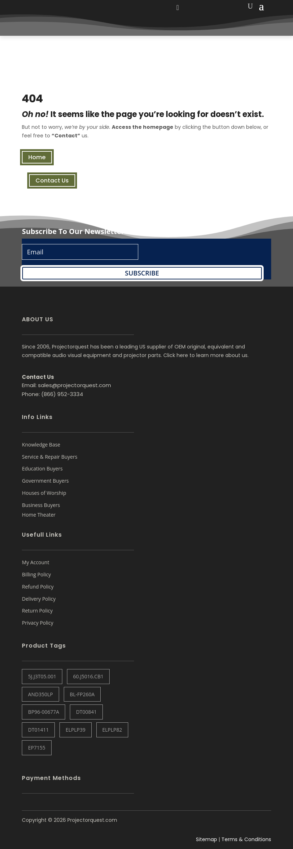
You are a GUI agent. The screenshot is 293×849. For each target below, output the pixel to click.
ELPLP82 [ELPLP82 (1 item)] (112, 729)
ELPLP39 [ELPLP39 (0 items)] (75, 729)
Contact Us (52, 180)
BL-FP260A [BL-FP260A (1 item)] (82, 694)
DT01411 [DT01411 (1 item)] (38, 729)
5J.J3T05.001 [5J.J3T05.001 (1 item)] (42, 676)
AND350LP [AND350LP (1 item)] (40, 694)
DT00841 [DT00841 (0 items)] (86, 711)
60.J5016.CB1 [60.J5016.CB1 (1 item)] (88, 676)
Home (36, 157)
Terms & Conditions (246, 839)
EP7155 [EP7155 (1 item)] (36, 747)
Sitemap (206, 839)
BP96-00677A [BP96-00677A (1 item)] (43, 711)
